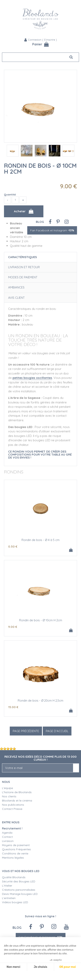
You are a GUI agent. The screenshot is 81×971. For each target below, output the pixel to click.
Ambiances (16, 287)
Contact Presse (12, 809)
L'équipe (7, 788)
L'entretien (9, 898)
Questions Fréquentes (16, 849)
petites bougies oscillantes (32, 378)
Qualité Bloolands (13, 877)
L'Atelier (7, 885)
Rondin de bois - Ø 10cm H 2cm (40, 168)
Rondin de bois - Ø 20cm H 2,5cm (40, 700)
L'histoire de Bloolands (17, 792)
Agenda (7, 832)
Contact (7, 837)
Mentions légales (13, 857)
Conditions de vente (15, 853)
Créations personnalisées (18, 890)
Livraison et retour (24, 267)
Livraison (8, 841)
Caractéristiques (22, 257)
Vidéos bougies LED (15, 902)
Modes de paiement (22, 277)
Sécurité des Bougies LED (19, 881)
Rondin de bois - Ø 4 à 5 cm (40, 539)
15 (13, 707)
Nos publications (13, 804)
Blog (40, 222)
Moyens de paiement (16, 845)
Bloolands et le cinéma (17, 800)
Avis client (16, 298)
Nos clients (9, 796)
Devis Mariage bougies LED (20, 894)
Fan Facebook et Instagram (52, 230)
